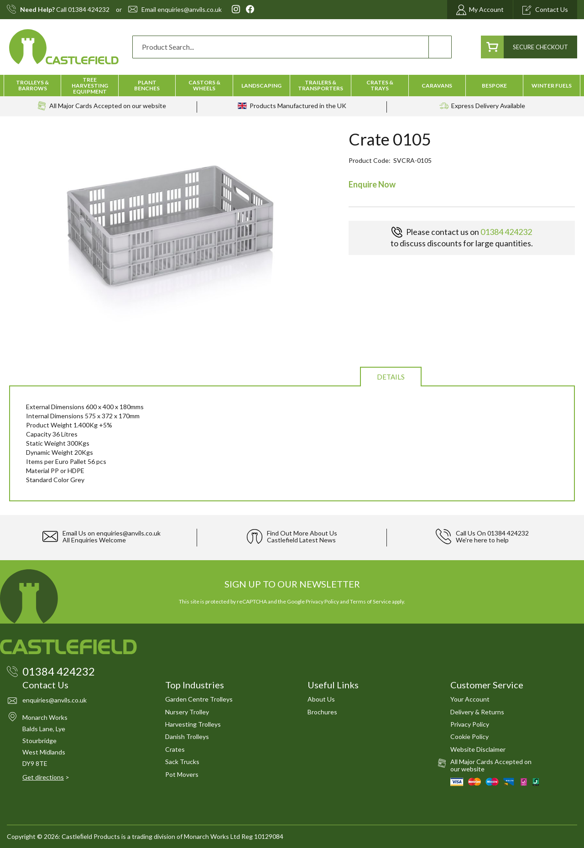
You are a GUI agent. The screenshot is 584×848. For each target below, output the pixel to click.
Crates (175, 749)
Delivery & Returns (477, 712)
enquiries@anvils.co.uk (189, 9)
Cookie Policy (469, 736)
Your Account (470, 699)
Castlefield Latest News (301, 540)
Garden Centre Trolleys (199, 699)
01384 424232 (89, 9)
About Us (321, 699)
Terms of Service (370, 601)
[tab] (391, 376)
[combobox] (292, 47)
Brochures (322, 712)
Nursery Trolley (187, 712)
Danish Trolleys (187, 736)
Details (391, 377)
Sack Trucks (182, 761)
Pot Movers (181, 774)
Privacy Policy (322, 601)
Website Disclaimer (478, 749)
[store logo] (64, 46)
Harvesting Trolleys (193, 724)
